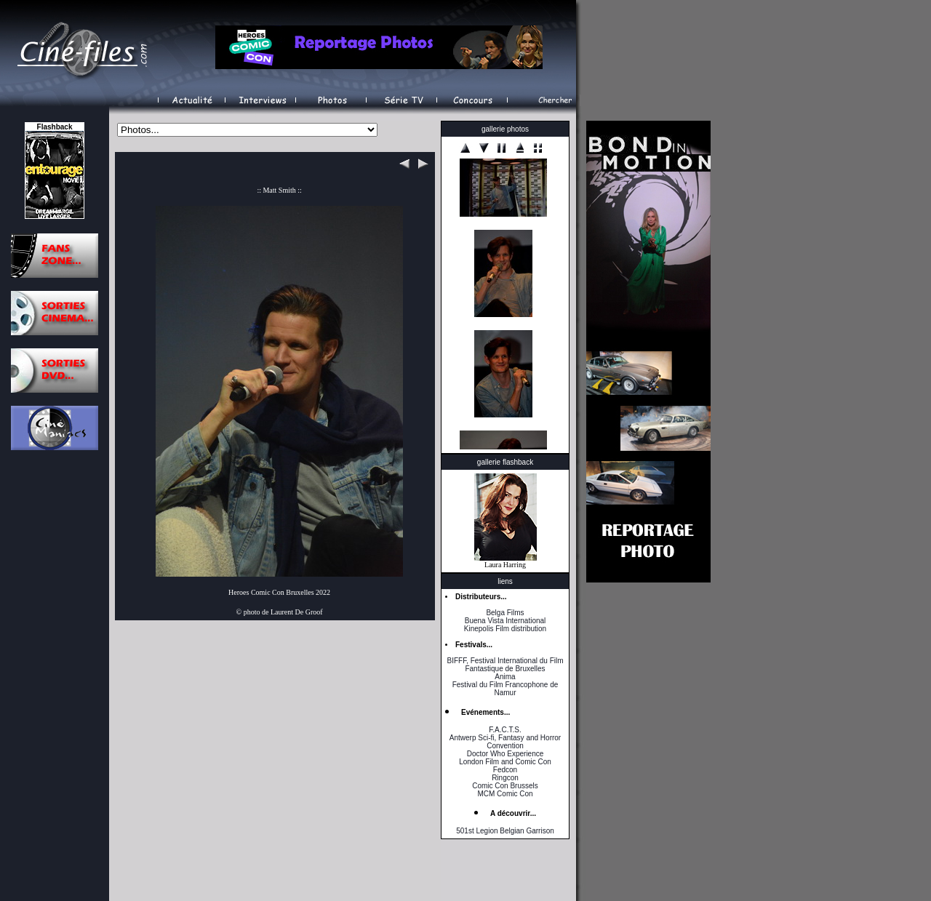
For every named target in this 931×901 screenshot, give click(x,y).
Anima (505, 677)
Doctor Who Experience (505, 754)
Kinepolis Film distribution (505, 629)
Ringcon (505, 778)
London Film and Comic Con (505, 762)
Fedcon (505, 770)
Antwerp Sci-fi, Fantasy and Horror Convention (505, 742)
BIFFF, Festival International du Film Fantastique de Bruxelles (505, 665)
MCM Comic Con (504, 794)
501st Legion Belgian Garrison (505, 831)
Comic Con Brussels (505, 786)
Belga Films (505, 613)
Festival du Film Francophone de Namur (505, 689)
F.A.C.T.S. (505, 730)
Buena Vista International (505, 621)
